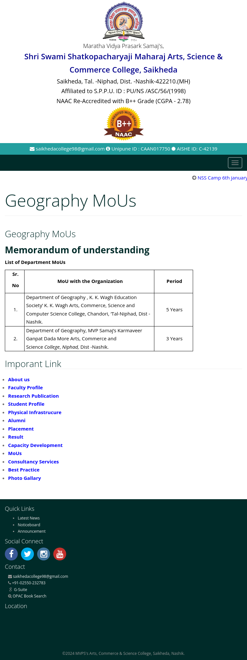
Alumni (17, 420)
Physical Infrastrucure (34, 412)
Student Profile (26, 404)
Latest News (29, 518)
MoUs (15, 453)
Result (15, 436)
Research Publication (33, 396)
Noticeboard (29, 525)
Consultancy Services (33, 461)
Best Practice (23, 469)
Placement (21, 428)
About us (19, 379)
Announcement (32, 531)
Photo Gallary (24, 478)
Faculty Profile (25, 387)
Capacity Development (35, 445)
